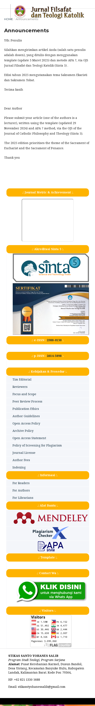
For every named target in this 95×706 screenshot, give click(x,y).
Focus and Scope (24, 394)
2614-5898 (54, 356)
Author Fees (21, 460)
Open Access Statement (29, 438)
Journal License (23, 453)
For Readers (21, 483)
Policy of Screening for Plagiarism (37, 445)
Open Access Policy (26, 423)
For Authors (21, 490)
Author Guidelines (26, 416)
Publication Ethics (25, 409)
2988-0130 (54, 340)
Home (8, 19)
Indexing (19, 467)
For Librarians (22, 498)
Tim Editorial (21, 379)
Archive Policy (23, 431)
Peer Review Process (27, 401)
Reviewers (20, 387)
